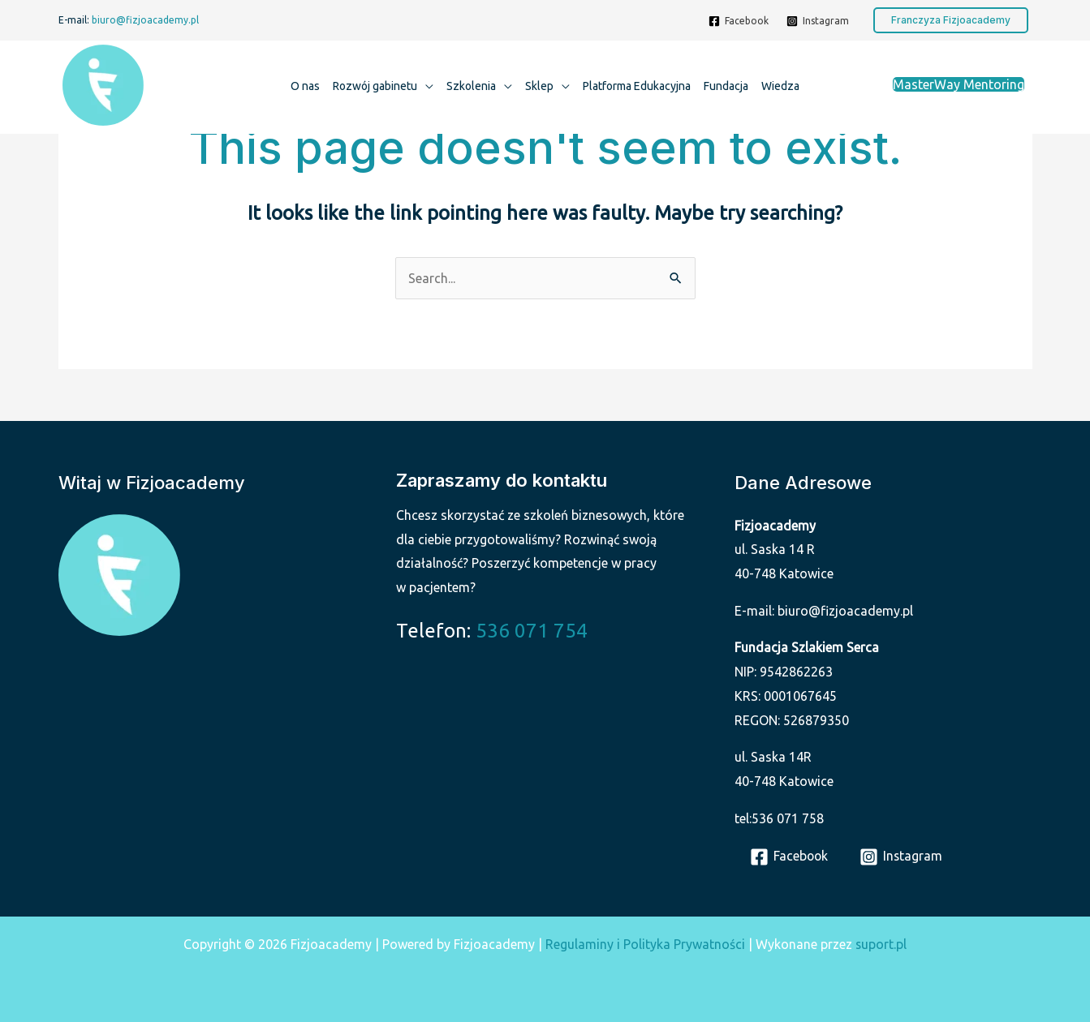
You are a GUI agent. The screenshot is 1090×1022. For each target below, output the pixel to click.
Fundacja (726, 85)
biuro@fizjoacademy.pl (145, 20)
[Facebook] (738, 21)
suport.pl (881, 944)
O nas (305, 85)
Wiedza (780, 85)
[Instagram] (817, 21)
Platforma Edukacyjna (637, 85)
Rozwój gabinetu (375, 85)
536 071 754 (532, 631)
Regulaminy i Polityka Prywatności (645, 944)
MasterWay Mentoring (958, 84)
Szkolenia (471, 85)
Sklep (539, 85)
